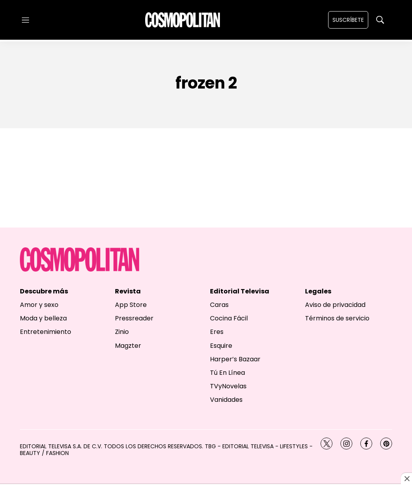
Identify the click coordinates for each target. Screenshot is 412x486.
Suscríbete (348, 20)
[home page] (182, 19)
